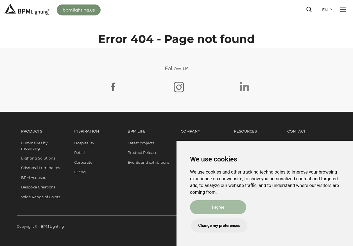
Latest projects (141, 143)
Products (31, 131)
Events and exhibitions (148, 162)
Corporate (83, 162)
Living (80, 172)
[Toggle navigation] (309, 10)
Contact (296, 131)
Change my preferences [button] (219, 225)
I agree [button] (218, 207)
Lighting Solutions (38, 158)
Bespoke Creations (38, 187)
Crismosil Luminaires (40, 167)
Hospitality (84, 143)
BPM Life (137, 131)
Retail (79, 152)
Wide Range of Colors (40, 197)
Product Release (142, 152)
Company (190, 131)
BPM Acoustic (33, 177)
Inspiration (86, 131)
